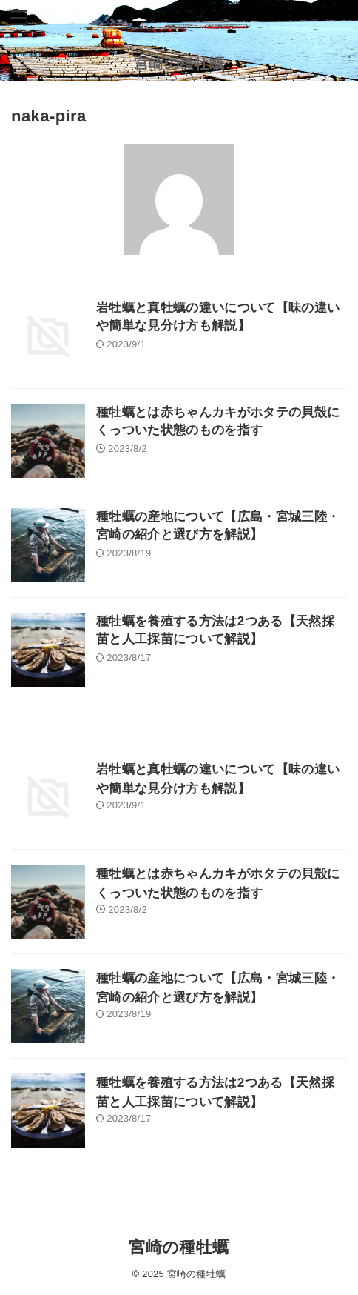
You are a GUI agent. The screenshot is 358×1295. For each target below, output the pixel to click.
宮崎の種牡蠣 (179, 64)
